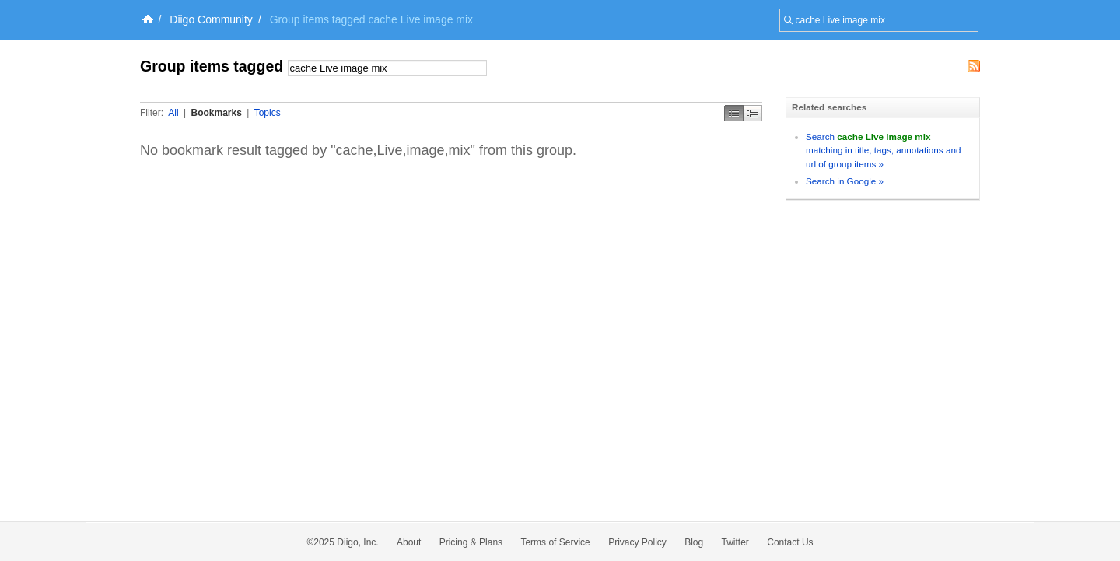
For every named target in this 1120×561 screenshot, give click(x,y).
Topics (267, 112)
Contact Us (790, 542)
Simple (734, 113)
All (173, 112)
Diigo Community (211, 19)
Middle (753, 113)
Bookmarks (216, 112)
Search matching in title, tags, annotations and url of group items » (883, 150)
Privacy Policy (637, 542)
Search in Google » (845, 181)
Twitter (735, 542)
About (409, 542)
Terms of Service (555, 542)
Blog (693, 542)
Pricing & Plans (470, 542)
